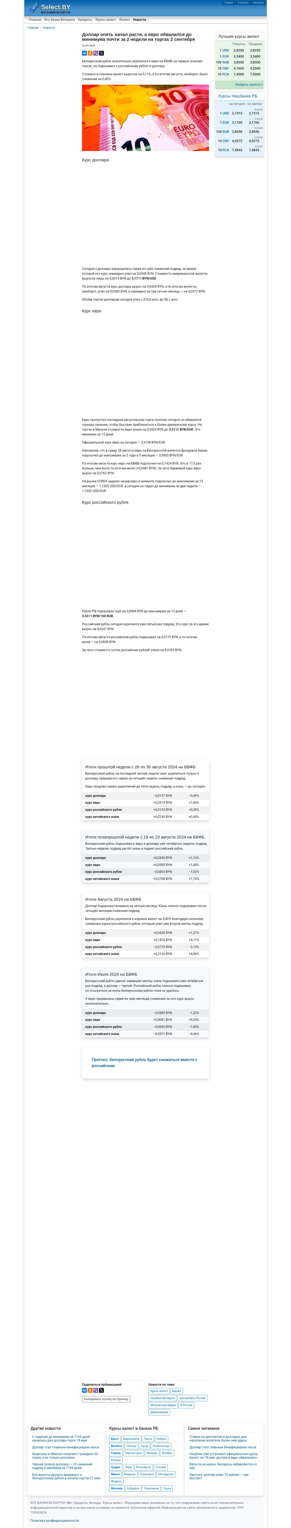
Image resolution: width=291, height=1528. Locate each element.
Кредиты (85, 20)
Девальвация (159, 1412)
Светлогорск (133, 1453)
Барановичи (131, 1438)
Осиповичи (151, 1488)
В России (186, 1405)
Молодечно (166, 1474)
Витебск (116, 1446)
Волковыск (143, 1467)
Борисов (130, 1474)
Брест (115, 1438)
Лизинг (124, 20)
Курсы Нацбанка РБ (237, 96)
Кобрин (161, 1438)
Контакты (258, 2)
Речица (116, 1460)
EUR (225, 56)
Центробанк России (192, 1398)
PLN (225, 74)
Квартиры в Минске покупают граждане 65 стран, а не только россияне (65, 1455)
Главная (229, 2)
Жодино (116, 1481)
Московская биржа (163, 1405)
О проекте (243, 2)
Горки (167, 1488)
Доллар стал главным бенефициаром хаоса (65, 1447)
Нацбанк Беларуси (162, 1398)
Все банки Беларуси (59, 20)
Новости (139, 20)
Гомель (116, 1453)
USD (225, 50)
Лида (128, 1467)
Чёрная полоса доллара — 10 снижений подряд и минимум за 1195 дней (62, 1466)
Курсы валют (106, 20)
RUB (225, 62)
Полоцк (132, 1446)
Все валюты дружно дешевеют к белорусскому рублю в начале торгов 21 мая (66, 1476)
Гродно (115, 1467)
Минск (115, 1474)
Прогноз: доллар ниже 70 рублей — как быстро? (219, 1476)
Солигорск (147, 1474)
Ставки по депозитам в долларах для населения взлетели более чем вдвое (218, 1438)
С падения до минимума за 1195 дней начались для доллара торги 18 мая (61, 1438)
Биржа (176, 1391)
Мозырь (152, 1453)
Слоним (161, 1467)
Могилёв (116, 1488)
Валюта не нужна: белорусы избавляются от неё (223, 1466)
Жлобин (167, 1453)
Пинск (148, 1438)
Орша (144, 1446)
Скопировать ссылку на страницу (106, 1399)
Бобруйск (133, 1488)
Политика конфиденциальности (54, 1521)
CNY (225, 68)
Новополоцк (161, 1446)
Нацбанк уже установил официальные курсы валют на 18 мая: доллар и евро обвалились (224, 1455)
